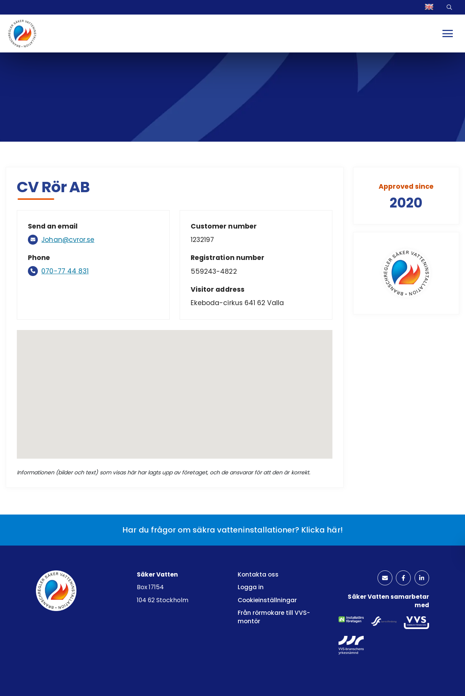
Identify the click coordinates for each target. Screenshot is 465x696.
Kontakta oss (258, 574)
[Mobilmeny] (448, 34)
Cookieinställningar (267, 600)
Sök (450, 7)
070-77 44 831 (65, 271)
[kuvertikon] (382, 579)
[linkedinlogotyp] (421, 579)
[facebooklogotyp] (402, 579)
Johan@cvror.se (69, 239)
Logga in (251, 587)
